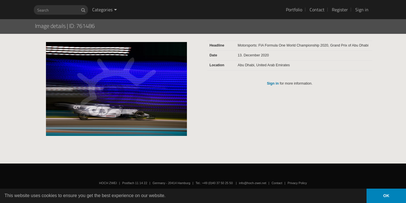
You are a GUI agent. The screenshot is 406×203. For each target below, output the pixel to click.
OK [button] (386, 195)
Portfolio (294, 9)
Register (340, 9)
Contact (317, 9)
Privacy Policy (297, 183)
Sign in (362, 9)
